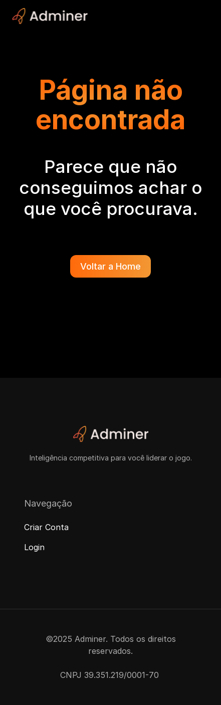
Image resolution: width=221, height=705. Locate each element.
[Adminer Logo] (49, 16)
